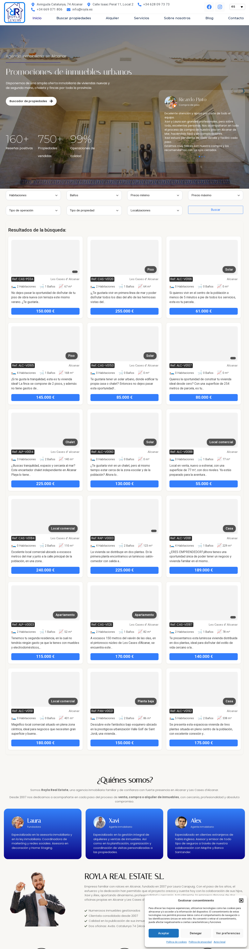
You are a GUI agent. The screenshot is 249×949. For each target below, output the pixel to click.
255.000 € (64, 311)
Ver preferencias (228, 933)
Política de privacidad (200, 942)
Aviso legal (219, 942)
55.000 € (144, 483)
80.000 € (144, 397)
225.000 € (64, 570)
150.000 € (64, 743)
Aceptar (163, 933)
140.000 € (144, 656)
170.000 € (64, 656)
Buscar (155, 210)
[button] (241, 900)
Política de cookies (176, 942)
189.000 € (144, 570)
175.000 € (144, 743)
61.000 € (144, 311)
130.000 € (64, 483)
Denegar (196, 933)
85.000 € (65, 397)
